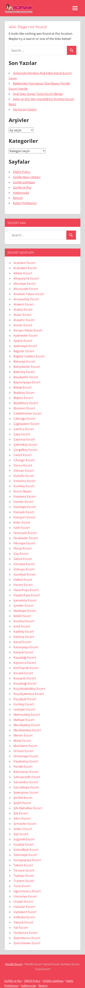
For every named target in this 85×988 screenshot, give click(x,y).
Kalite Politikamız (25, 203)
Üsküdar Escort (24, 907)
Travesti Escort (23, 881)
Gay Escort (20, 554)
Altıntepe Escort (24, 284)
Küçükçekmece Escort (28, 694)
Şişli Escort (20, 834)
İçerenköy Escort (25, 600)
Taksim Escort (23, 865)
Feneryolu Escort (25, 533)
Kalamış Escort (23, 637)
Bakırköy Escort (24, 372)
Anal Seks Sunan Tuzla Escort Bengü (38, 94)
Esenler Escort (23, 502)
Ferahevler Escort (25, 538)
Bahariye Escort (24, 361)
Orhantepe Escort (25, 756)
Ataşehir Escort (24, 320)
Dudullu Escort (23, 476)
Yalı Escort (20, 927)
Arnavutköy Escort (26, 299)
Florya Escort (22, 548)
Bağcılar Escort (23, 351)
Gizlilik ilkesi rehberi (26, 177)
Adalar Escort (22, 273)
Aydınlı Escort (22, 341)
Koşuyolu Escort (24, 678)
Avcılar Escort (22, 325)
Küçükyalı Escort (24, 699)
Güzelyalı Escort (24, 574)
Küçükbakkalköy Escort (29, 689)
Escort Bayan (22, 491)
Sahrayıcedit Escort (26, 777)
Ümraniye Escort (25, 896)
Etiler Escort (21, 522)
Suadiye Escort (23, 844)
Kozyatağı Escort (25, 683)
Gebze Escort (22, 559)
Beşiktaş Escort (24, 393)
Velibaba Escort (24, 917)
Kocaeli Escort (23, 673)
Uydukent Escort (25, 912)
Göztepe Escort (24, 564)
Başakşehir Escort (25, 377)
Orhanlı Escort (23, 751)
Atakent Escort (23, 304)
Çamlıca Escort (23, 429)
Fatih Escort (21, 528)
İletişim (18, 198)
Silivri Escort (21, 818)
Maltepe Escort (23, 720)
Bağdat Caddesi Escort (29, 356)
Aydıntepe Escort (25, 346)
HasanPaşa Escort (26, 590)
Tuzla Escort (21, 886)
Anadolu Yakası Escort (28, 294)
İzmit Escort (21, 626)
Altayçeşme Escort (26, 278)
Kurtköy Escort (23, 704)
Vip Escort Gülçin (25, 109)
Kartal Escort (22, 642)
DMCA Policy (21, 172)
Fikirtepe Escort (24, 543)
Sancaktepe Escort (26, 787)
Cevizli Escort (22, 455)
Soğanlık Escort (24, 839)
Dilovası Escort (23, 470)
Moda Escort (22, 741)
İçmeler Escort (23, 606)
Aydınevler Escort (25, 335)
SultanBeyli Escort (25, 850)
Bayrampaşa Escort (26, 382)
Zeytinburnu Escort (26, 938)
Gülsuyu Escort (24, 569)
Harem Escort (23, 585)
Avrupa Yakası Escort (27, 330)
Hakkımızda (21, 193)
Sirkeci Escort (22, 829)
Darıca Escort (22, 465)
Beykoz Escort (23, 398)
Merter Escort (23, 735)
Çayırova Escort (24, 439)
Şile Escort (20, 813)
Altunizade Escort (25, 289)
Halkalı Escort (22, 580)
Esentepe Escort (24, 507)
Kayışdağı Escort (24, 657)
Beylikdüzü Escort (25, 403)
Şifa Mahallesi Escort (27, 808)
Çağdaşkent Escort (26, 424)
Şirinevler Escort (24, 824)
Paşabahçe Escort (25, 761)
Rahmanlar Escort (25, 772)
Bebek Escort (22, 387)
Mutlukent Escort (25, 746)
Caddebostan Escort (27, 413)
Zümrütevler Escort (26, 943)
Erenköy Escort (23, 486)
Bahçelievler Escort (26, 367)
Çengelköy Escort (25, 450)
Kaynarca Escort (24, 663)
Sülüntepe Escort (25, 855)
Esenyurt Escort (24, 517)
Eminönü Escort (24, 481)
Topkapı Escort (23, 876)
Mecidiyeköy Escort (26, 725)
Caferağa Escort (24, 419)
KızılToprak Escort (25, 668)
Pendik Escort (23, 767)
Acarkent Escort (24, 263)
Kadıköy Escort (23, 631)
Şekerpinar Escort (25, 792)
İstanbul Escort (23, 621)
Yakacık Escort (23, 922)
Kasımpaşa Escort (25, 647)
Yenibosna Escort (25, 933)
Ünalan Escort (23, 902)
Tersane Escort (23, 870)
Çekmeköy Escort (25, 445)
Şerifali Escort (23, 798)
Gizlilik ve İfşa (22, 187)
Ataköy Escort (23, 310)
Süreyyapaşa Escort (27, 860)
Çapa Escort (21, 434)
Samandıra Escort (25, 782)
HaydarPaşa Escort (26, 595)
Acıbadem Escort (25, 268)
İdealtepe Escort (24, 611)
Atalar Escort (22, 315)
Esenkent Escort (24, 496)
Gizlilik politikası (24, 182)
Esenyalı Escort (23, 512)
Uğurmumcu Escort (27, 891)
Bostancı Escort (24, 408)
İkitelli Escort (22, 616)
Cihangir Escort (24, 460)
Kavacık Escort (23, 652)
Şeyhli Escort (22, 803)
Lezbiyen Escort (24, 709)
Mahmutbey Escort (26, 715)
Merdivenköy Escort (27, 730)
